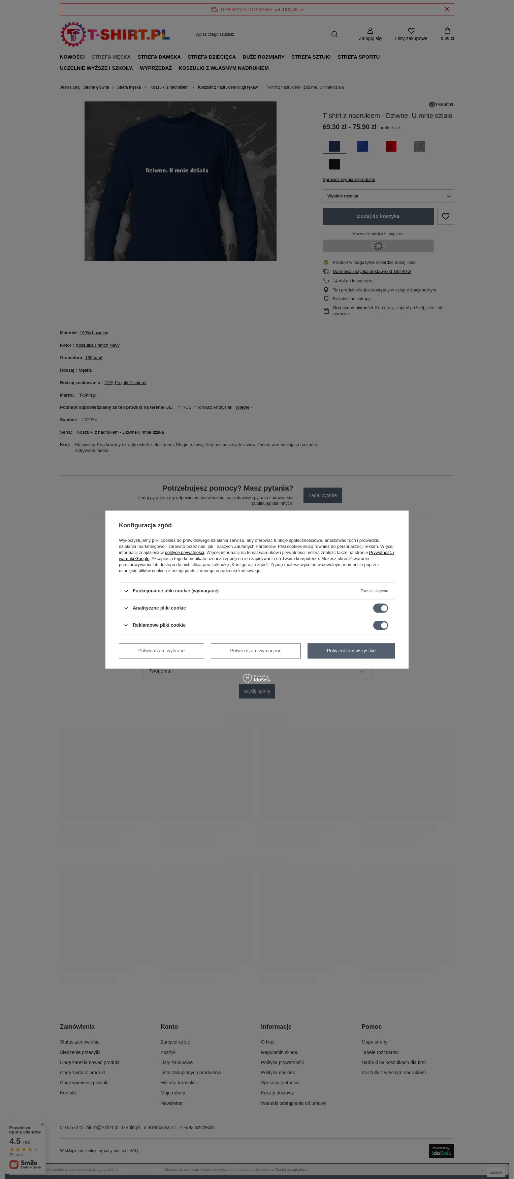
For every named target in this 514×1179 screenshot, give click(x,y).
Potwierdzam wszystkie (351, 650)
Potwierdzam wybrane (161, 650)
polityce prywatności (184, 552)
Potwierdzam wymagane (256, 650)
